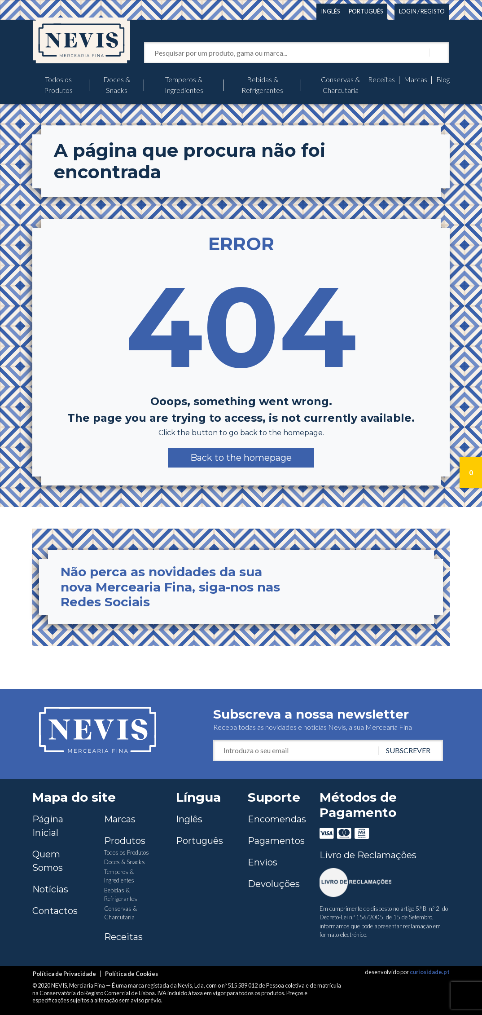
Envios (262, 862)
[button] (241, 458)
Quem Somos (47, 861)
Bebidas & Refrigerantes (262, 84)
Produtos (124, 840)
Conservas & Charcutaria (340, 84)
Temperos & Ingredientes (184, 84)
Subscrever (408, 750)
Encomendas (277, 819)
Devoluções (274, 883)
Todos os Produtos (58, 84)
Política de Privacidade (64, 973)
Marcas (415, 79)
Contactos (55, 910)
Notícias (50, 889)
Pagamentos (276, 840)
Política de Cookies (131, 973)
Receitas (381, 79)
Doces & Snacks (116, 84)
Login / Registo (422, 11)
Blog (443, 79)
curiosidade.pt (430, 971)
